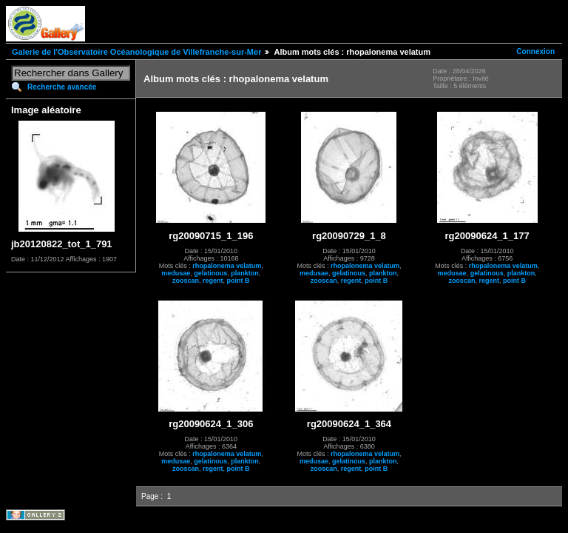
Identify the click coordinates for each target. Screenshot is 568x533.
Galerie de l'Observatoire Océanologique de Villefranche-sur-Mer (136, 51)
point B (238, 280)
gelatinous (210, 273)
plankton (245, 273)
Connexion (535, 51)
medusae (175, 273)
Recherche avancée (61, 87)
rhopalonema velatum (226, 265)
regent (213, 280)
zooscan (185, 280)
